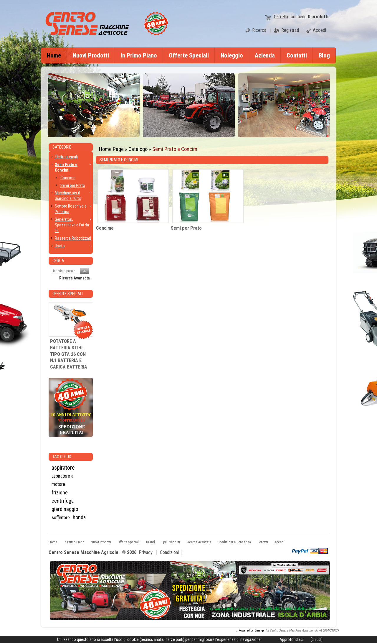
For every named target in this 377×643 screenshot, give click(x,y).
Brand (150, 542)
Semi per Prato (186, 228)
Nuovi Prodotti (91, 55)
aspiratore (63, 467)
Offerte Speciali (189, 55)
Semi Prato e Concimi (175, 149)
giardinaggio (65, 509)
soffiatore (61, 517)
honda (79, 517)
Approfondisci (292, 639)
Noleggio (232, 55)
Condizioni (169, 552)
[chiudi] (317, 639)
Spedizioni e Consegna (234, 542)
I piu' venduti (170, 542)
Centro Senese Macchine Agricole (83, 552)
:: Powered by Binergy (250, 630)
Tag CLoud (61, 456)
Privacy (146, 552)
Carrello (281, 16)
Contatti (297, 55)
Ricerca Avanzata (74, 278)
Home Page (111, 149)
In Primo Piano (139, 55)
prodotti (318, 16)
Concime (105, 228)
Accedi (280, 542)
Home (54, 55)
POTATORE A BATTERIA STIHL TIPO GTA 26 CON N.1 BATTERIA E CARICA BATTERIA (68, 354)
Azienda (265, 55)
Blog (324, 55)
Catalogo (138, 149)
